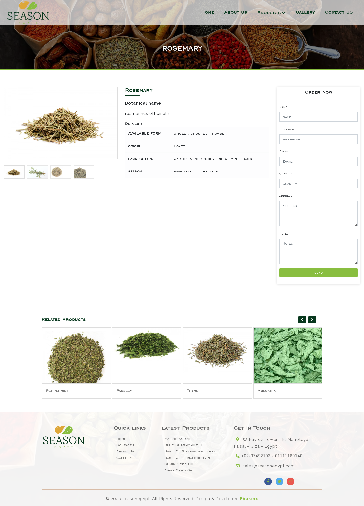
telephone (287, 129)
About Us (235, 12)
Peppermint (128, 391)
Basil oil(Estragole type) (189, 451)
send (318, 272)
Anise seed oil (178, 470)
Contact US (339, 12)
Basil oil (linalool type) (188, 458)
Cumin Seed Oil (179, 464)
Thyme (263, 391)
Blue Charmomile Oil (185, 445)
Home (207, 12)
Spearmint (56, 391)
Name (283, 107)
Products (269, 12)
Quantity (286, 173)
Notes (284, 233)
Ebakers (249, 498)
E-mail (284, 151)
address (285, 195)
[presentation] (302, 319)
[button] (111, 124)
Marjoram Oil (177, 439)
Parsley (194, 391)
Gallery (305, 12)
